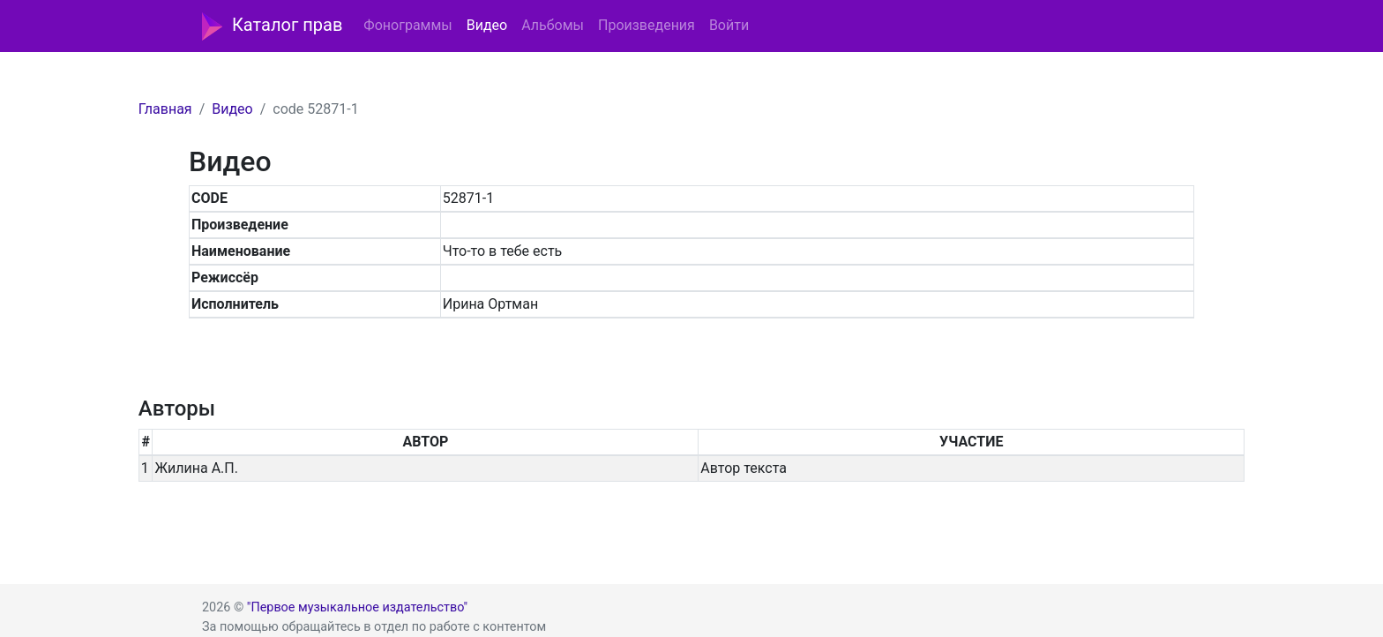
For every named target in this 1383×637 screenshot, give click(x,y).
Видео (487, 25)
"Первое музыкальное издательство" (357, 607)
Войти (729, 25)
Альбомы (552, 25)
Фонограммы (407, 25)
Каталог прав (272, 26)
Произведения (646, 25)
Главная (165, 109)
